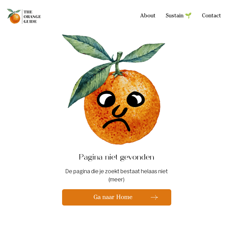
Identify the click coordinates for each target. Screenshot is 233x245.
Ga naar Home (112, 198)
